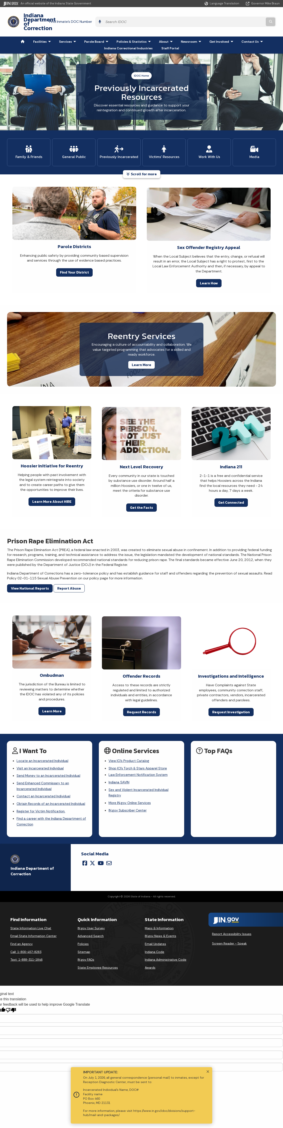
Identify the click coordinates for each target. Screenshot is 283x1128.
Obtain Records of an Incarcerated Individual (45, 795)
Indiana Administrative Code (165, 955)
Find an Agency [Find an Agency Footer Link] (21, 939)
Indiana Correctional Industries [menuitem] (128, 36)
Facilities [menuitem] (43, 30)
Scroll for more (141, 160)
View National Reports (30, 574)
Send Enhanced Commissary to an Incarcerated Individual (44, 773)
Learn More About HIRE (51, 487)
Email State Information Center (33, 931)
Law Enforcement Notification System (139, 762)
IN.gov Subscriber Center (128, 799)
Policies (83, 939)
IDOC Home (141, 64)
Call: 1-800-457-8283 (25, 947)
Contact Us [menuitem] (253, 30)
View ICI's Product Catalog (130, 747)
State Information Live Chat (30, 924)
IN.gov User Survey (91, 924)
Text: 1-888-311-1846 (26, 955)
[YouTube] (101, 858)
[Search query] (246, 16)
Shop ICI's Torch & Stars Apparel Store (139, 755)
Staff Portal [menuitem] (170, 36)
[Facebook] (84, 858)
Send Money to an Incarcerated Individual (50, 763)
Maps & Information (159, 924)
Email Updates (155, 939)
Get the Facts (141, 493)
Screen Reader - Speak (229, 939)
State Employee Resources (98, 963)
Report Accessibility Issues (231, 929)
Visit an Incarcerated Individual (41, 755)
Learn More (141, 350)
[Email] (109, 858)
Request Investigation (231, 698)
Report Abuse (69, 574)
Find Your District (74, 258)
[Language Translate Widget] (222, 3)
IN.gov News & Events (160, 931)
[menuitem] (22, 29)
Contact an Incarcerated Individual (44, 784)
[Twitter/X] (92, 858)
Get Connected (231, 488)
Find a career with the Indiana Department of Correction (50, 817)
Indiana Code (154, 947)
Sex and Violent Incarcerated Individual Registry (140, 780)
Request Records (141, 698)
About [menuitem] (167, 30)
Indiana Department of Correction (64, 16)
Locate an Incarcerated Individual (43, 747)
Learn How (209, 269)
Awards (150, 963)
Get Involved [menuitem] (222, 30)
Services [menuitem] (68, 30)
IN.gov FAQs (86, 955)
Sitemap (84, 947)
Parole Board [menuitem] (97, 30)
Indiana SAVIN (119, 769)
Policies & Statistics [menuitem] (135, 30)
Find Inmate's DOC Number (191, 15)
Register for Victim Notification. (42, 806)
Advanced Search (91, 931)
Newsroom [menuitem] (192, 30)
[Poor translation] (11, 1006)
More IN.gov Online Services (130, 791)
